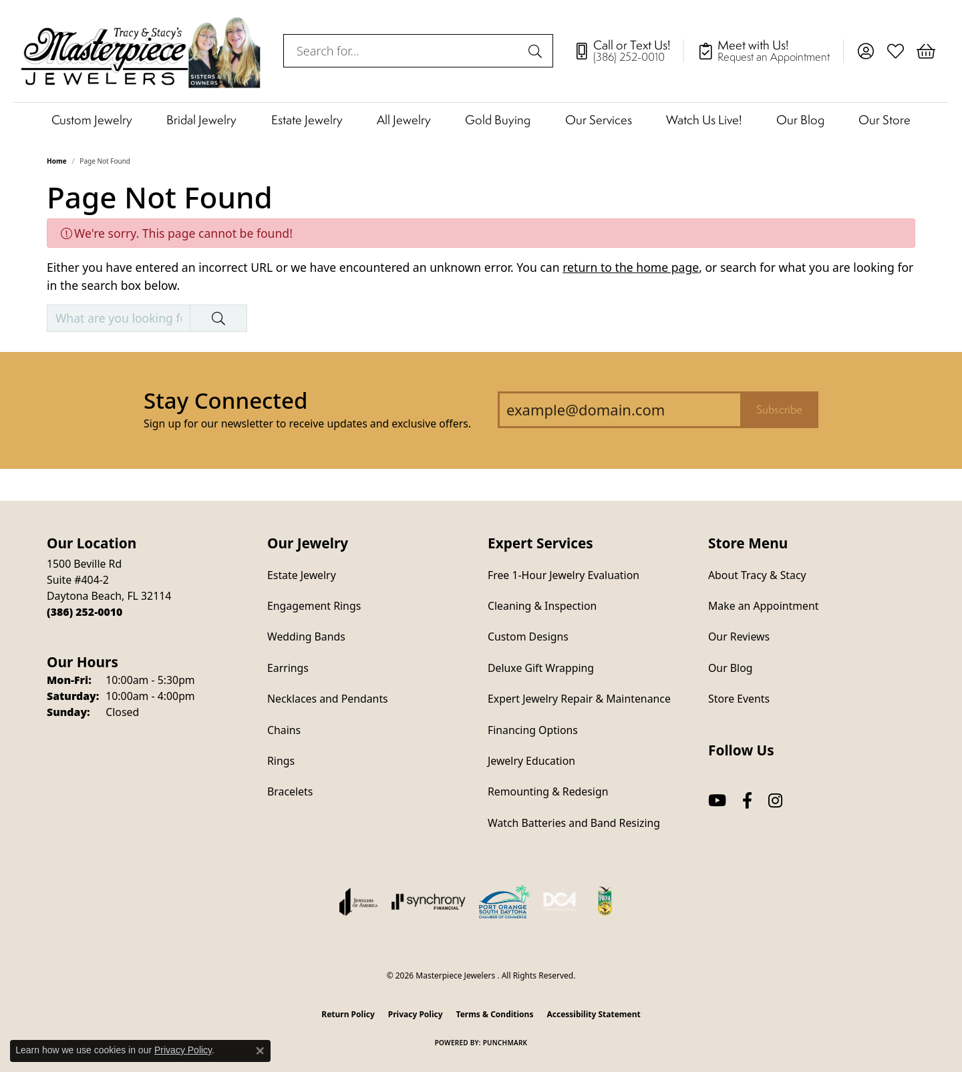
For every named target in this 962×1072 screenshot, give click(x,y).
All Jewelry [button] (404, 120)
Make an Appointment (763, 605)
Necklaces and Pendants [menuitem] (327, 698)
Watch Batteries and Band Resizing (574, 823)
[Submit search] (537, 51)
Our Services (598, 120)
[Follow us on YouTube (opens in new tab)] (717, 800)
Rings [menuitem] (281, 760)
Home (57, 161)
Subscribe (779, 409)
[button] (865, 50)
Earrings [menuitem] (288, 668)
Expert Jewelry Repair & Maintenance (579, 698)
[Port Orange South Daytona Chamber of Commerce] (504, 901)
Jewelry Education (531, 760)
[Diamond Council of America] (560, 901)
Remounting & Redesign (548, 791)
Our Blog (800, 120)
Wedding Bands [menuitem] (306, 636)
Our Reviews (739, 636)
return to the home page (631, 267)
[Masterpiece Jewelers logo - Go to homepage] (141, 51)
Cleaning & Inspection (542, 605)
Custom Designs (528, 636)
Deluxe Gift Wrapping (541, 668)
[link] (628, 50)
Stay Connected (225, 400)
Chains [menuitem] (284, 730)
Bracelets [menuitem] (290, 791)
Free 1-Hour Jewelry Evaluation (563, 575)
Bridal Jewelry (201, 120)
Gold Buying (497, 120)
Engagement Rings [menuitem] (314, 605)
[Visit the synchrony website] (428, 901)
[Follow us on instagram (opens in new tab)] (775, 800)
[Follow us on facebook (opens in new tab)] (747, 800)
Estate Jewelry (307, 120)
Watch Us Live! (704, 120)
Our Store (884, 120)
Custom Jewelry (91, 120)
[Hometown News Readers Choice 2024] (606, 901)
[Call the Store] (84, 611)
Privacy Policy (415, 1014)
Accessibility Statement (593, 1014)
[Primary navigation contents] (481, 119)
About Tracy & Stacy (757, 575)
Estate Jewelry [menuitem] (301, 575)
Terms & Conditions (495, 1014)
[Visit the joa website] (358, 901)
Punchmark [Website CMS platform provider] (505, 1042)
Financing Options (533, 730)
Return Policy (348, 1014)
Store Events (739, 698)
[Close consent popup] (260, 1051)
